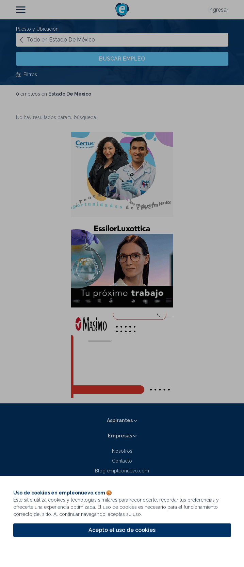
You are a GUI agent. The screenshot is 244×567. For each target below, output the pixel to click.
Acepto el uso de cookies (122, 533)
